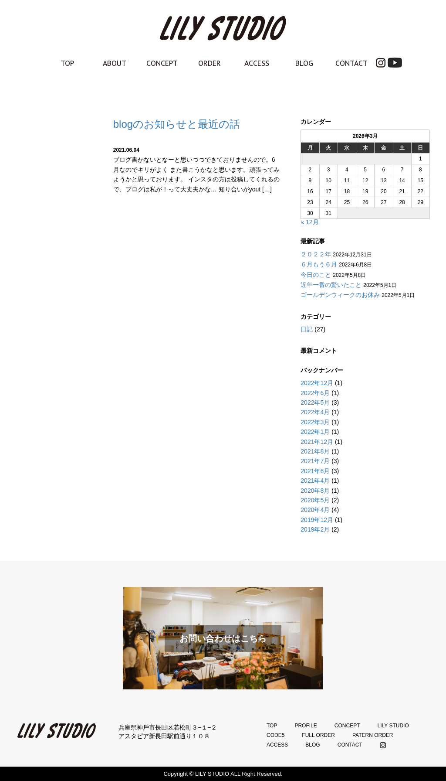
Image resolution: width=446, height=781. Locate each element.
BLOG (304, 63)
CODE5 (275, 735)
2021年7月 (315, 460)
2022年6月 (315, 392)
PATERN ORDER (372, 735)
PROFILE (305, 726)
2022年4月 (315, 412)
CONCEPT (162, 63)
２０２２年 (316, 254)
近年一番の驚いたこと (331, 284)
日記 (307, 329)
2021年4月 (315, 480)
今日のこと (316, 274)
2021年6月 (315, 470)
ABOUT (114, 63)
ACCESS (256, 63)
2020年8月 (315, 490)
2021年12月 (317, 441)
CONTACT (351, 63)
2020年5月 (315, 500)
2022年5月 (315, 402)
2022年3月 (315, 422)
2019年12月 (317, 519)
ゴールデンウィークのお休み (340, 294)
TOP (67, 63)
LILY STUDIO (393, 726)
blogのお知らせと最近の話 (176, 124)
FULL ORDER (318, 735)
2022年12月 (317, 382)
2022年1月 (315, 431)
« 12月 (309, 221)
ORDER (209, 63)
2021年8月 (315, 451)
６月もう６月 (319, 264)
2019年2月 (315, 529)
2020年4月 (315, 509)
